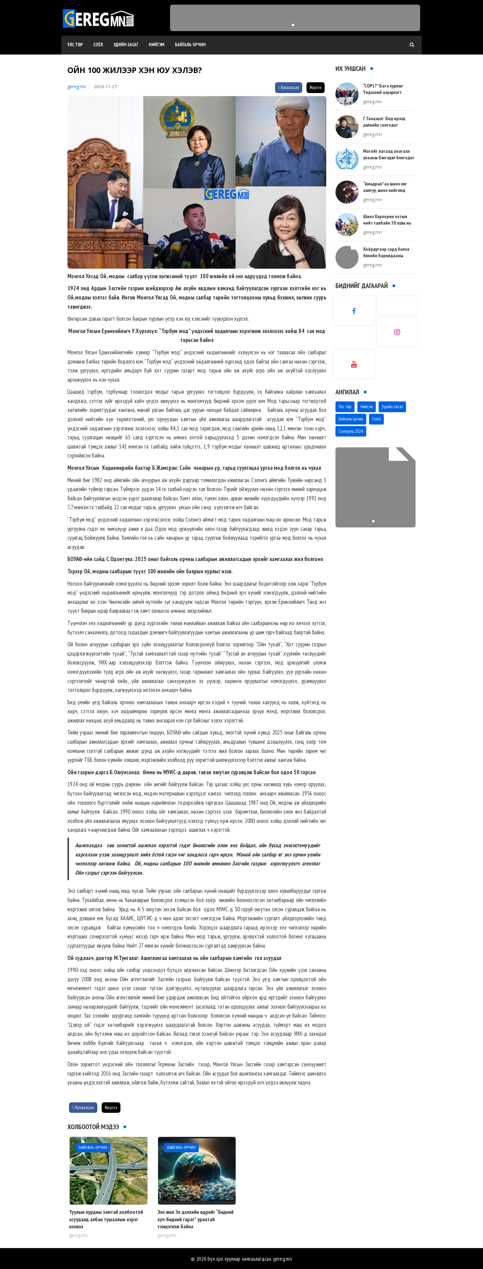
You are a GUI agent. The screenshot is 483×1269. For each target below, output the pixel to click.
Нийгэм (156, 44)
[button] (293, 25)
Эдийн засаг (125, 44)
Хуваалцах (288, 87)
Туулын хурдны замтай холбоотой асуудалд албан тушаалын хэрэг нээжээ (106, 1219)
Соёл (98, 44)
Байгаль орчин (190, 44)
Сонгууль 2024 (351, 431)
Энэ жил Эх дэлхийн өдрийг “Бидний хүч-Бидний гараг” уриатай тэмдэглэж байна (195, 1219)
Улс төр (75, 44)
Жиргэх (316, 87)
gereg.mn (76, 86)
